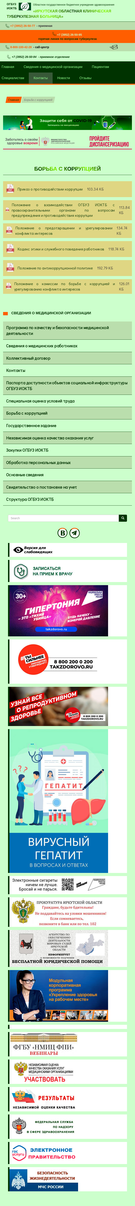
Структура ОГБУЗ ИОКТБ (30, 499)
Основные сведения (25, 474)
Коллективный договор (28, 358)
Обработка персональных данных (38, 462)
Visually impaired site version (32, 550)
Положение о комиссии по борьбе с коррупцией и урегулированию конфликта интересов (64, 286)
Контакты (40, 78)
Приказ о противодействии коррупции (50, 189)
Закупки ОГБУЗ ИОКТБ (27, 450)
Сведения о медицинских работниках (41, 345)
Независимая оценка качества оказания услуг (50, 437)
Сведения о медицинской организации (53, 67)
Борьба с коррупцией (26, 413)
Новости (63, 78)
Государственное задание (31, 425)
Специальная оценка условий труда (40, 401)
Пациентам (100, 67)
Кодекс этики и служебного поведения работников (60, 248)
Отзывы (85, 78)
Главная (14, 99)
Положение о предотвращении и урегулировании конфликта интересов (63, 230)
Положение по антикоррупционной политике (55, 267)
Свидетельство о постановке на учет (41, 487)
